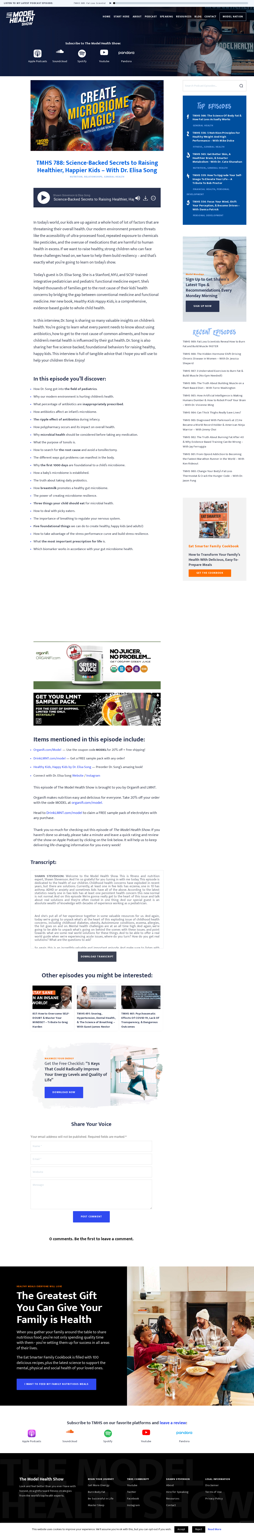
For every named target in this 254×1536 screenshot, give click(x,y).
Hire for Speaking (177, 1491)
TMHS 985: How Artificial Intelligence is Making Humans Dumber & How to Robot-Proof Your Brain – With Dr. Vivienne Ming (214, 400)
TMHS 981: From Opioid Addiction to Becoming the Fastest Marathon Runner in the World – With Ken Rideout (213, 459)
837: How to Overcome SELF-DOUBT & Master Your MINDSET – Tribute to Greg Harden (50, 1020)
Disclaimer (212, 1485)
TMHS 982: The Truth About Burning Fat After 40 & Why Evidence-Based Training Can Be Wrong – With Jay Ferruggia (213, 442)
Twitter (131, 1491)
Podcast (151, 17)
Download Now (63, 1092)
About (137, 17)
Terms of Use (213, 1491)
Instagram (133, 1505)
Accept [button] (181, 1529)
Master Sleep (96, 1505)
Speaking (166, 17)
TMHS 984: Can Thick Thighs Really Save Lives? (212, 412)
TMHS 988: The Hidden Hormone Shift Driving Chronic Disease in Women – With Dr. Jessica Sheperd (212, 358)
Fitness (198, 147)
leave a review (173, 1423)
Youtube (132, 1485)
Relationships (93, 177)
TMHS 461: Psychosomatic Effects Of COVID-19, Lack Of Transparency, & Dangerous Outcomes (140, 1020)
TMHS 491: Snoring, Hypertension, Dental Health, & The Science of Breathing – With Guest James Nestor (96, 1020)
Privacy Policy (214, 1498)
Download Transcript (97, 956)
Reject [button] (198, 1529)
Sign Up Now (203, 306)
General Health (114, 177)
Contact (210, 17)
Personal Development (208, 215)
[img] (153, 198)
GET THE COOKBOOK (209, 573)
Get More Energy (98, 1485)
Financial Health (204, 189)
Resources (184, 17)
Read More (214, 1529)
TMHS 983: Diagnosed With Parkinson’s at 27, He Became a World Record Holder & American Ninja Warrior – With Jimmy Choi (214, 425)
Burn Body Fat (96, 1491)
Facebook (133, 1498)
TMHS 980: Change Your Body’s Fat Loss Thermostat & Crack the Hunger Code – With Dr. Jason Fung (213, 476)
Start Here (122, 17)
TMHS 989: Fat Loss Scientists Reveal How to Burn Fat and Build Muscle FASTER (214, 344)
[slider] (181, 3)
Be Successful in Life (100, 1498)
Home (107, 17)
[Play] (110, 3)
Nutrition (76, 177)
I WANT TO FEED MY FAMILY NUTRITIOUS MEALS (56, 1384)
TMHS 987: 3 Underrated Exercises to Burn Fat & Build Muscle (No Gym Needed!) (213, 373)
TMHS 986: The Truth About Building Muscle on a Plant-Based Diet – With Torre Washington (213, 385)
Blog (198, 17)
